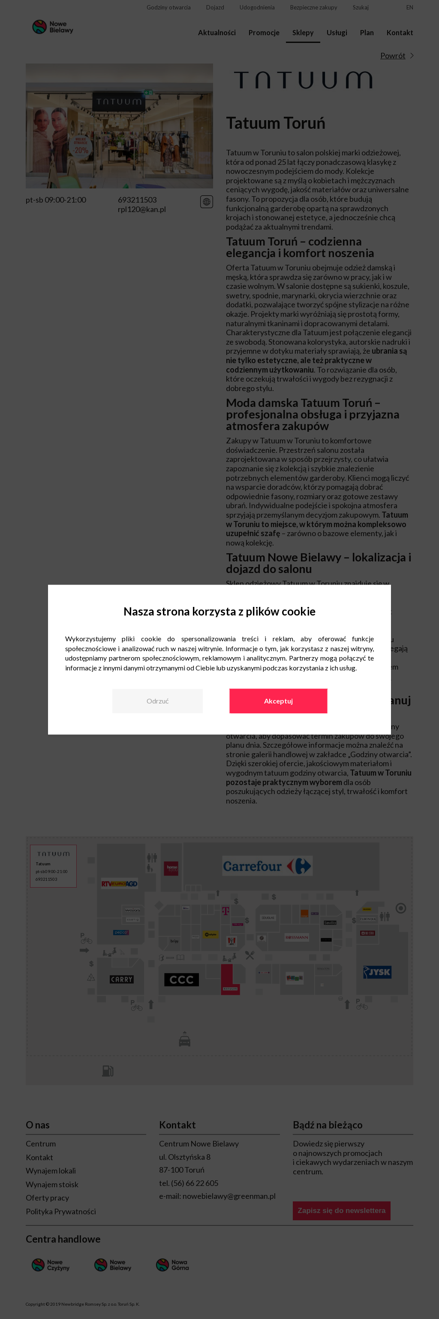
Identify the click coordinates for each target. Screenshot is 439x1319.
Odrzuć (157, 701)
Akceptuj (278, 701)
